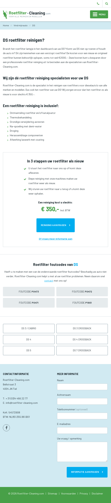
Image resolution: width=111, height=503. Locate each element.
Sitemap (52, 493)
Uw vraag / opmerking (69, 438)
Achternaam (64, 394)
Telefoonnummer (72, 409)
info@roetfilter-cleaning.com (22, 402)
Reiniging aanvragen (53, 225)
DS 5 (28, 350)
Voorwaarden (68, 493)
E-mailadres (64, 423)
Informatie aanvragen (85, 471)
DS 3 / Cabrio (29, 328)
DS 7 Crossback (82, 350)
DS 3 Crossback (82, 328)
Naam (60, 380)
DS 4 (28, 339)
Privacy (84, 493)
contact (48, 280)
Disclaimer (97, 493)
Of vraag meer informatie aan (55, 238)
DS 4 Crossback (82, 339)
